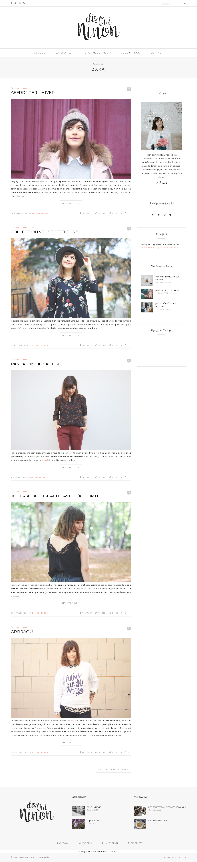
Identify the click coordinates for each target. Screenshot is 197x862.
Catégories (64, 52)
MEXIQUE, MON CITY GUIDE (167, 290)
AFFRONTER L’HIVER (33, 92)
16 (129, 492)
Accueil (39, 52)
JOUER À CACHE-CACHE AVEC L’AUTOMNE (56, 495)
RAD (72, 720)
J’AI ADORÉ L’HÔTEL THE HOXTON (166, 305)
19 (129, 89)
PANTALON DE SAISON (35, 363)
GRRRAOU (22, 631)
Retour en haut (175, 857)
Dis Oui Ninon (40, 213)
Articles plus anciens (113, 770)
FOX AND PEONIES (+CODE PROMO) (167, 278)
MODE (26, 88)
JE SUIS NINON (130, 52)
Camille (45, 460)
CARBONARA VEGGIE (157, 820)
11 (129, 360)
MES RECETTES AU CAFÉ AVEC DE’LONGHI (167, 807)
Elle (18, 88)
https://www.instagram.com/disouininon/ (160, 247)
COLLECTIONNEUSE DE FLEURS (44, 231)
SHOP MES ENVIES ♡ (98, 52)
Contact (157, 52)
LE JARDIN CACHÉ (94, 820)
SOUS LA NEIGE (94, 807)
